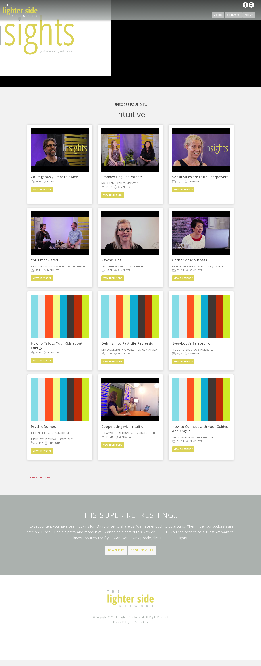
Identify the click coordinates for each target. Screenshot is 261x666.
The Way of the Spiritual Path (119, 433)
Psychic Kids (111, 260)
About (249, 15)
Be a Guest (116, 550)
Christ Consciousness (189, 260)
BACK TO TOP (130, 631)
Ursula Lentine (147, 433)
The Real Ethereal (41, 433)
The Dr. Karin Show (183, 437)
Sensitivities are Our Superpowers (200, 176)
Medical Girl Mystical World (47, 266)
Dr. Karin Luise (205, 437)
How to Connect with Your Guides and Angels (200, 428)
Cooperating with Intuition (124, 426)
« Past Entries (40, 477)
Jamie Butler (137, 266)
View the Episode (42, 189)
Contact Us (141, 622)
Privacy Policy (121, 622)
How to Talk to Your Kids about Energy (56, 345)
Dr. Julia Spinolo (76, 266)
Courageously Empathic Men (54, 176)
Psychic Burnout (44, 426)
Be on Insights (142, 550)
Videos (218, 15)
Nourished (108, 183)
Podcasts (233, 15)
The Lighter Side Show (114, 266)
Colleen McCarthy (127, 183)
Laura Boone (61, 433)
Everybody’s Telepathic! (191, 343)
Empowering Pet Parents (122, 176)
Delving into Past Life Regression (128, 343)
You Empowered (44, 260)
